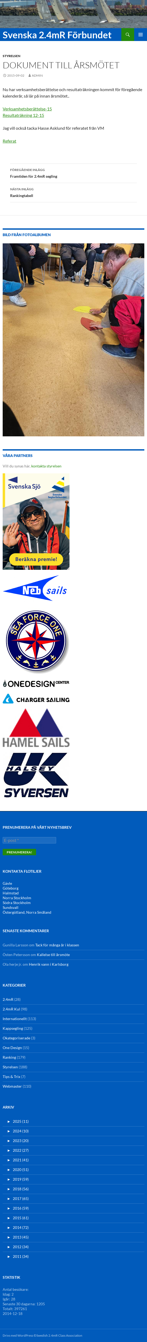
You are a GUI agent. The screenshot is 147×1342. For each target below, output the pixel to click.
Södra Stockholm (17, 902)
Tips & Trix (11, 1076)
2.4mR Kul (11, 1009)
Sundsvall (10, 907)
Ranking (9, 1057)
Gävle (7, 883)
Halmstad (11, 893)
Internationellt (15, 1018)
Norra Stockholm (17, 897)
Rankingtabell (73, 192)
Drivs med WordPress (18, 1335)
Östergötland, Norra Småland (27, 912)
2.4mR (8, 999)
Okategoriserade (16, 1038)
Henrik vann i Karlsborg (48, 964)
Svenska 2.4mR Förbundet (57, 34)
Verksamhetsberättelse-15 (27, 108)
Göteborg (10, 888)
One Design (12, 1047)
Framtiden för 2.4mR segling (73, 173)
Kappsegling (13, 1028)
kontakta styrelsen (46, 466)
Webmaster (12, 1086)
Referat (9, 140)
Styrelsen (11, 56)
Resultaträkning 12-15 (23, 115)
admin (37, 75)
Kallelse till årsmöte (53, 954)
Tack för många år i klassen (57, 945)
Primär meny (140, 34)
